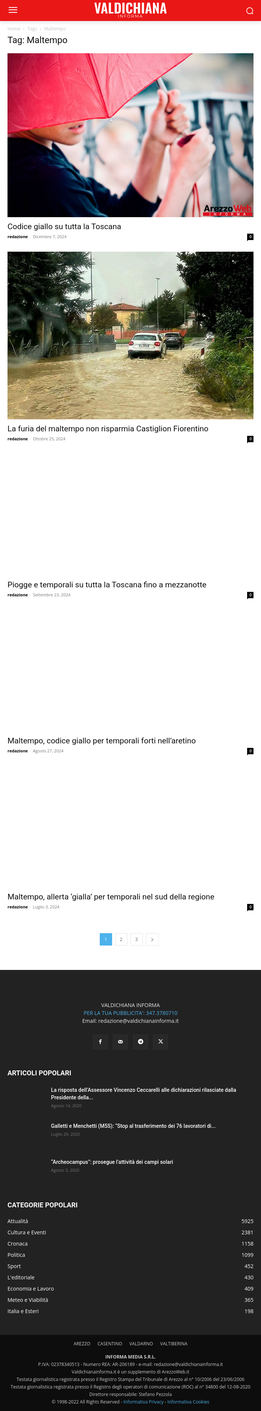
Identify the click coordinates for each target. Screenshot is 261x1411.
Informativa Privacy (143, 1402)
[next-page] (152, 939)
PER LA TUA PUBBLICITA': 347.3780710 (130, 1012)
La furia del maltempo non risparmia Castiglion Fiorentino (108, 428)
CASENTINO (110, 1343)
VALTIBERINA (174, 1343)
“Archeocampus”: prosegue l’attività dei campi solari (112, 1162)
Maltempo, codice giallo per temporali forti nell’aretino (102, 740)
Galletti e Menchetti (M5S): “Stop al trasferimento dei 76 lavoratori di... (133, 1126)
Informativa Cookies (188, 1402)
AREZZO (82, 1343)
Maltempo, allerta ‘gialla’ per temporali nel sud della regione (111, 896)
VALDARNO (141, 1343)
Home (14, 29)
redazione (18, 236)
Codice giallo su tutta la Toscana (64, 226)
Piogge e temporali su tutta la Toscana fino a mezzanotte (107, 584)
